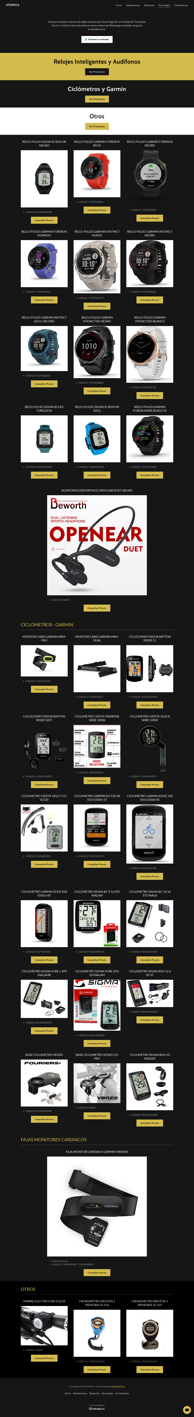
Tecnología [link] (164, 5)
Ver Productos (97, 71)
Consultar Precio (44, 220)
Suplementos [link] (133, 5)
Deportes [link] (149, 5)
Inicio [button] (68, 1393)
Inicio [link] (119, 5)
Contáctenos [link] (181, 5)
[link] (12, 5)
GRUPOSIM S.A (118, 1386)
